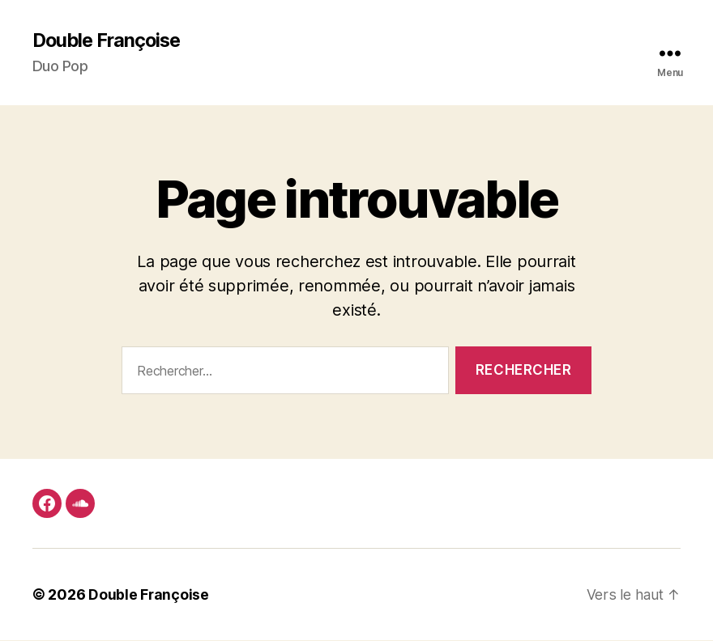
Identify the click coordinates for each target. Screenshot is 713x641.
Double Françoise (109, 40)
